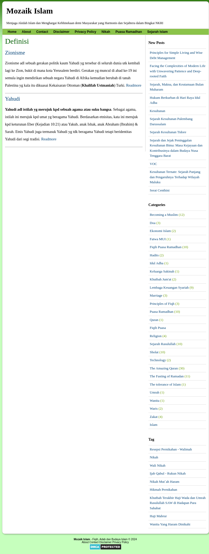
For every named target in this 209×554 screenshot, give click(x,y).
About (26, 32)
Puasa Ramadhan (128, 32)
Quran (154, 320)
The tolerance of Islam (165, 384)
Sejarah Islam (157, 32)
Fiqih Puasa (158, 328)
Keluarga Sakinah (162, 271)
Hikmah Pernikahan (163, 490)
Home (12, 32)
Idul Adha (156, 263)
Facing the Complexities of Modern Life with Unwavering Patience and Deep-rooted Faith (177, 71)
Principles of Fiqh (162, 304)
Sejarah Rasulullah (163, 344)
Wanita (155, 401)
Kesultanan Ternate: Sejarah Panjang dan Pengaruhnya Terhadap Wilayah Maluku (175, 177)
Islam (153, 425)
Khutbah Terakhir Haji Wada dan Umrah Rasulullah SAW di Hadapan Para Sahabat (178, 503)
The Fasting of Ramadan (167, 376)
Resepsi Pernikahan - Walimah (171, 449)
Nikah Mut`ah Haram (164, 482)
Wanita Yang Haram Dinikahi (170, 524)
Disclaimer (61, 32)
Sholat (154, 352)
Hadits (154, 255)
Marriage (156, 295)
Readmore (134, 85)
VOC (153, 164)
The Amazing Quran (164, 368)
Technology (158, 360)
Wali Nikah (157, 465)
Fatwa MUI (158, 239)
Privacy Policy (85, 32)
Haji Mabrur (158, 516)
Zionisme (15, 53)
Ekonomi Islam (160, 231)
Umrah (154, 392)
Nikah (106, 32)
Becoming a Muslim (164, 215)
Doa (153, 223)
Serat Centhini (160, 190)
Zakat (154, 417)
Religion (156, 336)
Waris (154, 408)
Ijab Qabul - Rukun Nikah (168, 473)
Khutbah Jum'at (160, 279)
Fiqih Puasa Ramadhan (165, 247)
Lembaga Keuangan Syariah (169, 287)
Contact (42, 32)
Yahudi (12, 99)
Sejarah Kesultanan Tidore (168, 132)
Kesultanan (157, 111)
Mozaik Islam (29, 10)
